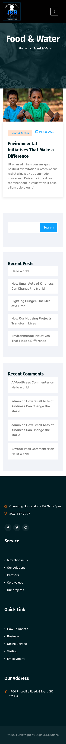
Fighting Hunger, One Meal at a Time (31, 303)
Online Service (17, 644)
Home (24, 48)
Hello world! (20, 271)
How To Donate (17, 629)
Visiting (12, 651)
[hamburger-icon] (54, 11)
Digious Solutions (47, 735)
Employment (16, 658)
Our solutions (16, 567)
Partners (13, 575)
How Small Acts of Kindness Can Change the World (32, 286)
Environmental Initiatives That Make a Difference (31, 150)
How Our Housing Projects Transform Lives (31, 320)
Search (48, 227)
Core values (15, 582)
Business (13, 636)
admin (16, 401)
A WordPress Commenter (30, 382)
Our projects (15, 590)
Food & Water (43, 48)
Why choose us (17, 560)
